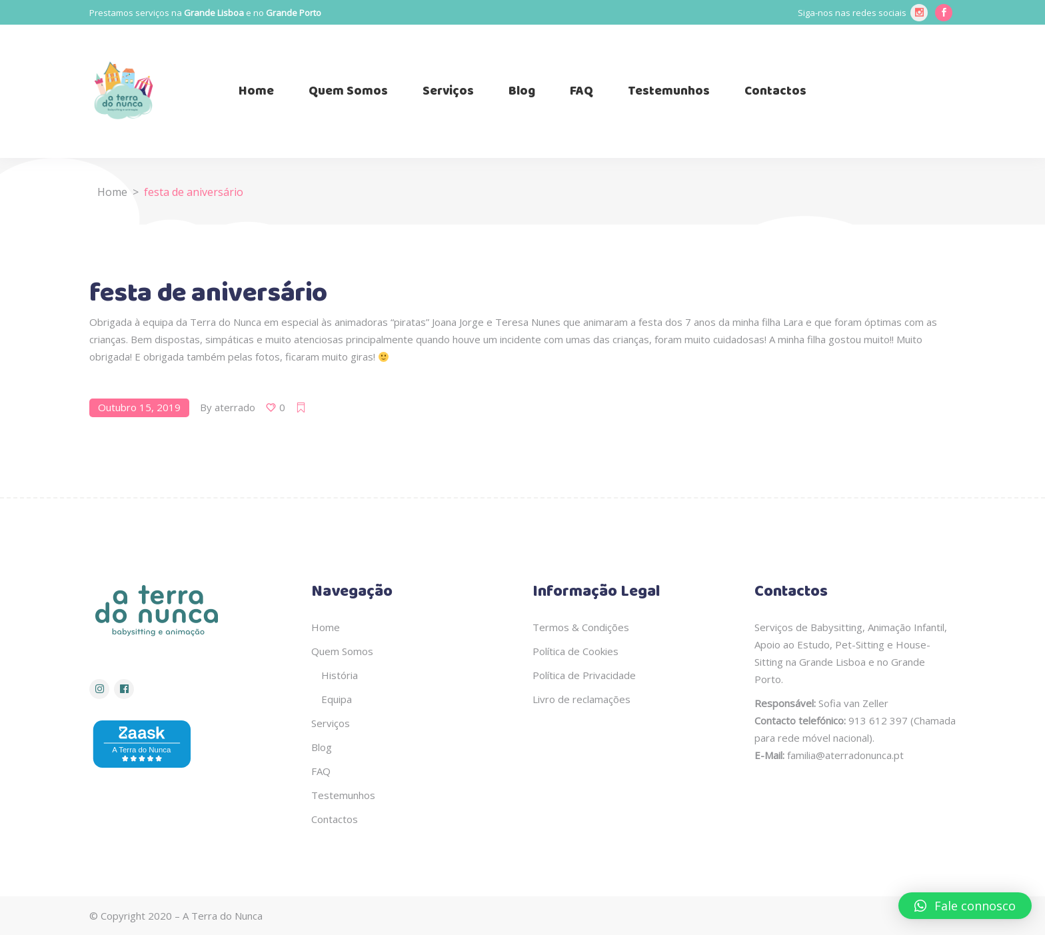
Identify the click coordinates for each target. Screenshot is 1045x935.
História (339, 675)
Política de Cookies (575, 651)
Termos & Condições (580, 627)
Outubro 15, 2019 (139, 407)
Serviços (330, 723)
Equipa (336, 699)
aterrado (235, 407)
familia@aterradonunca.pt (845, 755)
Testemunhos (343, 795)
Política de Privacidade (584, 675)
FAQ (321, 771)
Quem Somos (342, 651)
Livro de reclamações (581, 699)
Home (112, 192)
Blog (321, 747)
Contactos (334, 819)
